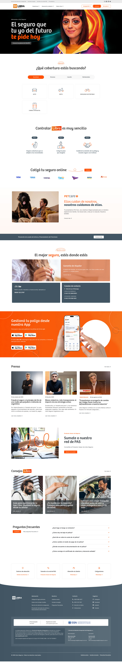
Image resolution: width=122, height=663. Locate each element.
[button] (35, 138)
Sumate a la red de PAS (48, 571)
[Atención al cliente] (74, 568)
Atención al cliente (74, 571)
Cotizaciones (99, 571)
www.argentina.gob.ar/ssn (52, 623)
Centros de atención (22, 571)
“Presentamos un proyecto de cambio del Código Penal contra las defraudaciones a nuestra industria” (94, 402)
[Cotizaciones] (99, 568)
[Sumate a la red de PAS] (48, 568)
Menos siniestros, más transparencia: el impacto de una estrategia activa (60, 401)
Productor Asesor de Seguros (48, 574)
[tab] (36, 77)
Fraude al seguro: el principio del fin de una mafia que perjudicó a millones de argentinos (26, 402)
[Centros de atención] (23, 568)
